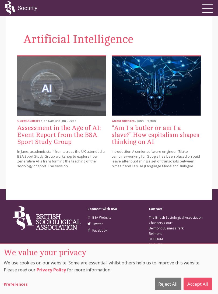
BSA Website (99, 217)
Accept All (197, 284)
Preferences (16, 284)
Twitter (95, 224)
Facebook (97, 230)
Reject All (168, 284)
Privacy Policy (51, 270)
